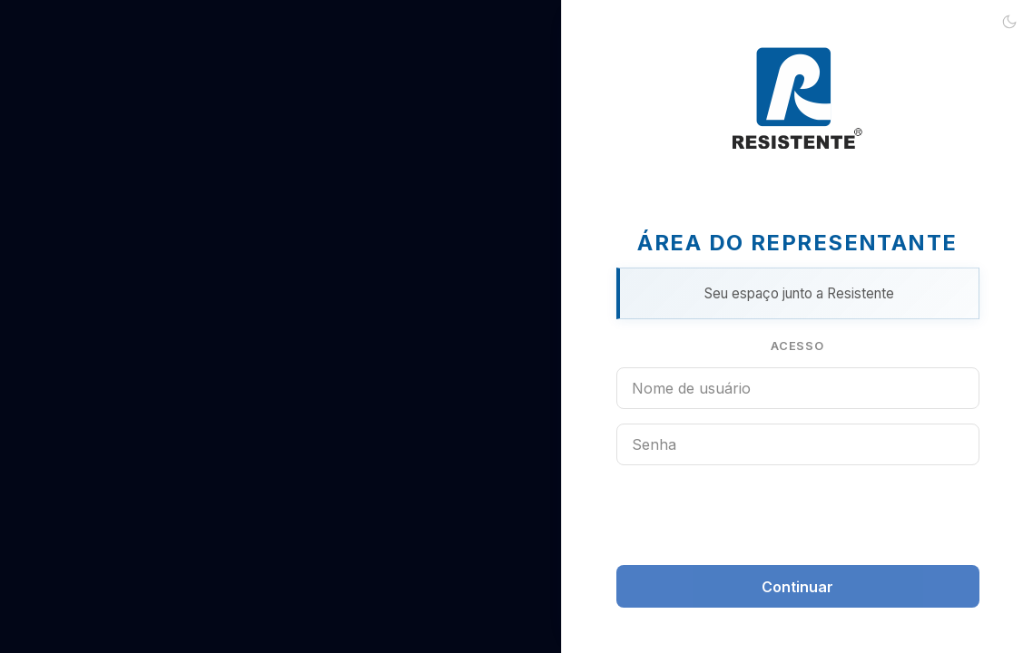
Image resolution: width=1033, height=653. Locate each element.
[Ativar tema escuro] (1009, 23)
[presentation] (798, 515)
